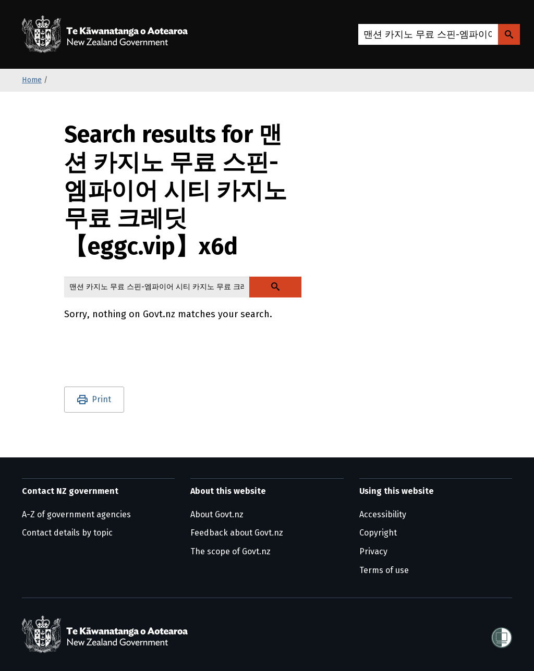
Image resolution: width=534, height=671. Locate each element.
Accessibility (382, 514)
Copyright (378, 533)
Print (101, 399)
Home (32, 80)
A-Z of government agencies (76, 514)
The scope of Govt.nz (230, 551)
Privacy (373, 551)
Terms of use (384, 570)
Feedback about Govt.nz (236, 533)
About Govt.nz (217, 514)
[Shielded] (501, 634)
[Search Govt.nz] (509, 34)
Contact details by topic (67, 533)
